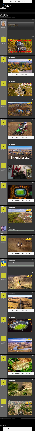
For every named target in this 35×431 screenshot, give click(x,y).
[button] (8, 9)
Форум (2, 9)
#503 (33, 56)
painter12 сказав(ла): (10, 262)
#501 (33, 19)
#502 (33, 36)
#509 (33, 182)
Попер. (2, 418)
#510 (33, 206)
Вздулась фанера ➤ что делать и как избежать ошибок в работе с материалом (11, 12)
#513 (33, 259)
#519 (33, 379)
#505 (33, 99)
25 (7, 418)
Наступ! (13, 418)
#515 (33, 292)
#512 (33, 235)
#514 (33, 272)
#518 (33, 355)
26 (8, 418)
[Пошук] (33, 9)
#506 (33, 119)
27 (9, 418)
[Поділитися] (32, 19)
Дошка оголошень (12, 9)
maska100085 (2, 16)
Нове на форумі (6, 9)
